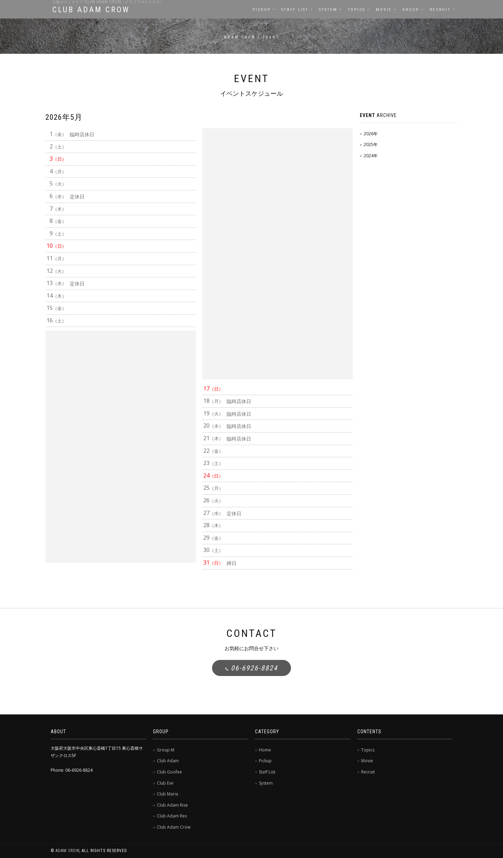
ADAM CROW (67, 850)
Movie (384, 9)
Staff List (294, 9)
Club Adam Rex (172, 816)
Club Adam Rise (172, 805)
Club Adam (168, 761)
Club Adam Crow (173, 827)
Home (265, 750)
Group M (165, 750)
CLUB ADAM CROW (91, 9)
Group (410, 9)
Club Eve (165, 783)
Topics (356, 9)
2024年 (371, 156)
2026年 (371, 134)
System (328, 9)
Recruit (440, 9)
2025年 (371, 144)
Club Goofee (169, 772)
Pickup (262, 9)
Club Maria (167, 794)
